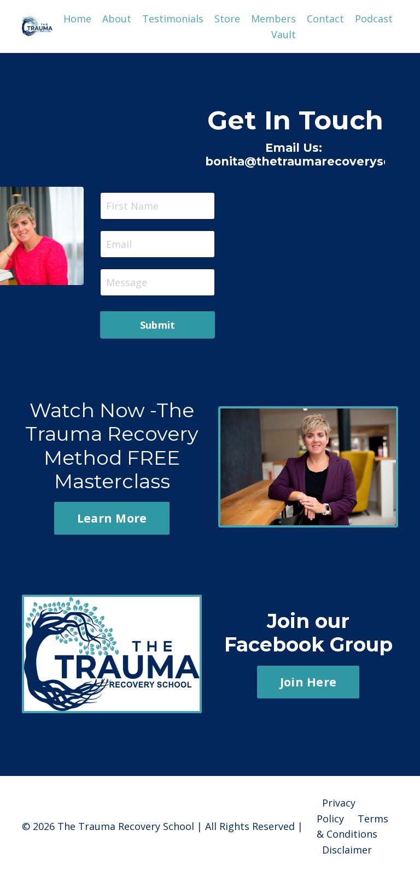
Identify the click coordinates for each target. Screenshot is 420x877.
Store (227, 18)
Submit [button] (158, 324)
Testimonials (172, 18)
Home (77, 18)
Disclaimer (347, 849)
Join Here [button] (308, 682)
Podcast (374, 18)
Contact (325, 18)
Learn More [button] (112, 518)
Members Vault (273, 26)
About (116, 18)
